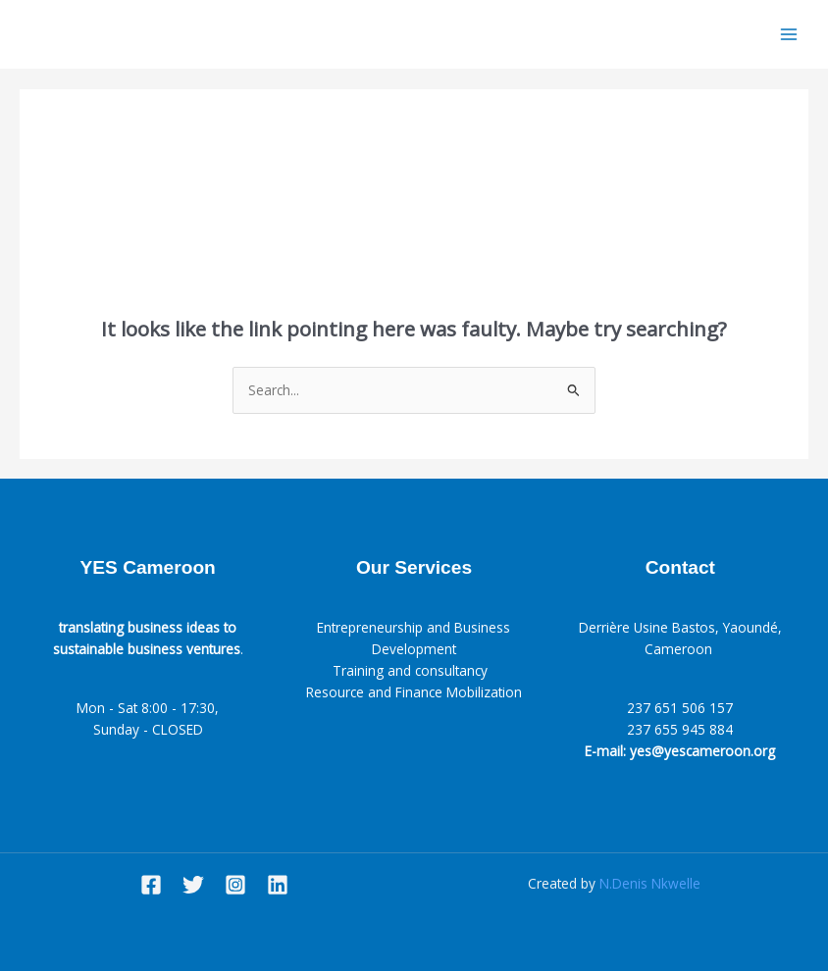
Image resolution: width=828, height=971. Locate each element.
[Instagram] (235, 884)
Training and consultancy (414, 670)
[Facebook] (151, 884)
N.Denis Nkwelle (649, 883)
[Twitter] (193, 884)
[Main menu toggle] (789, 35)
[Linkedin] (277, 884)
